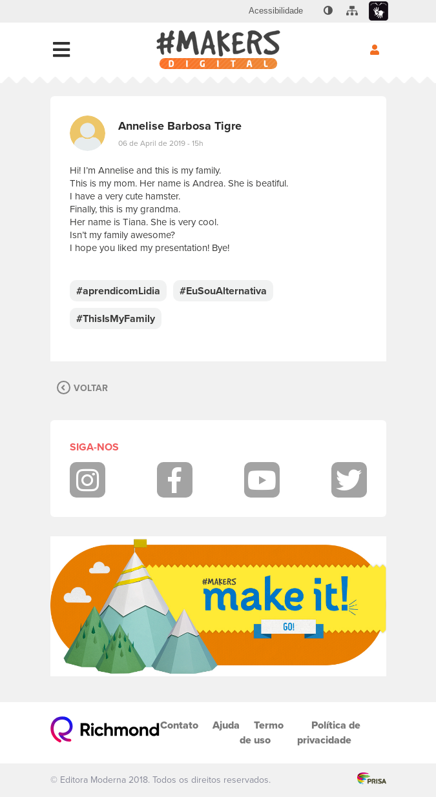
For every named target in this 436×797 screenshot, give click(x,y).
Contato (179, 725)
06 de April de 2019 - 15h (160, 143)
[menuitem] (275, 11)
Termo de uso (262, 732)
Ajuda (226, 725)
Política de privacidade (328, 732)
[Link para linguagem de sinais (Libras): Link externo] (378, 11)
